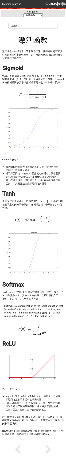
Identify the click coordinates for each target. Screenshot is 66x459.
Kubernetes (62, 4)
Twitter (52, 4)
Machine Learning (11, 3)
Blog (57, 4)
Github (47, 4)
